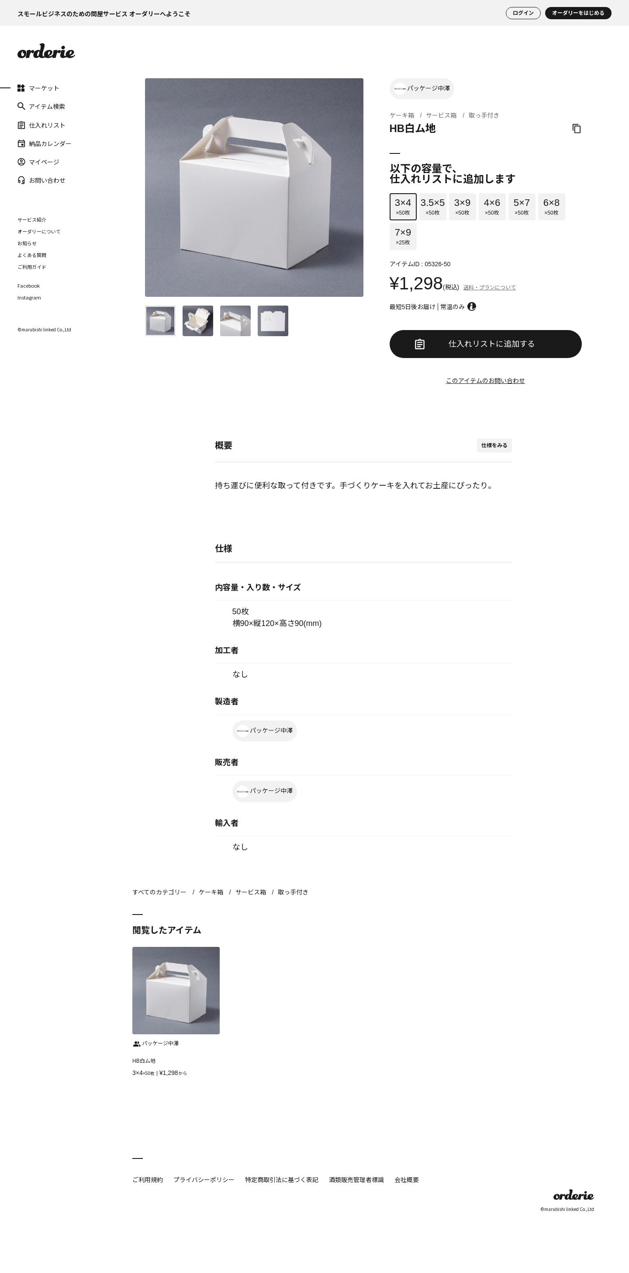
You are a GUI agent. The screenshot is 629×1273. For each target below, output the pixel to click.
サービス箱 (441, 115)
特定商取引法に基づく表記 (281, 1179)
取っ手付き (484, 115)
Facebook (28, 285)
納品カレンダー (44, 143)
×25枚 (403, 236)
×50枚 (403, 206)
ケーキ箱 (402, 115)
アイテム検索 (41, 106)
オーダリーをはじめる (578, 13)
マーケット (38, 88)
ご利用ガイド (31, 266)
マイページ (38, 162)
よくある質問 (31, 254)
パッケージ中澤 (422, 89)
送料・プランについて (489, 288)
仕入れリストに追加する (475, 344)
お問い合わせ (41, 180)
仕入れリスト (41, 125)
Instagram (29, 297)
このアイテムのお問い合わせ (485, 380)
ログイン (523, 13)
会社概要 (406, 1179)
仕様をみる (494, 445)
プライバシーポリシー (204, 1179)
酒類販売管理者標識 (356, 1179)
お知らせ (27, 243)
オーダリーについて (39, 231)
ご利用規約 (147, 1179)
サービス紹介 (31, 219)
